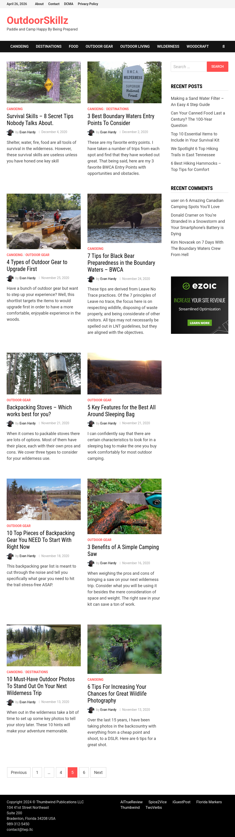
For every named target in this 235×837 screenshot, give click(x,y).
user (175, 200)
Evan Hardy (28, 132)
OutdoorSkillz (37, 20)
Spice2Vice (157, 802)
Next (98, 772)
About (39, 4)
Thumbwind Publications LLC (60, 802)
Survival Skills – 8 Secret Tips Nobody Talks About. (40, 119)
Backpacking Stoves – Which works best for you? (39, 411)
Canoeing (19, 46)
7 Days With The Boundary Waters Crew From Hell (197, 248)
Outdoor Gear (99, 46)
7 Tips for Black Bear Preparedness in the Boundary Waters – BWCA (121, 263)
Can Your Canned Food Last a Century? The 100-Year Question (198, 119)
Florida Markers (209, 802)
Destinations (49, 46)
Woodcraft (198, 46)
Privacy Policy (88, 4)
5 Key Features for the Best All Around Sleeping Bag (121, 411)
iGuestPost (181, 802)
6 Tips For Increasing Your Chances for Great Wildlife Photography (116, 694)
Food (73, 46)
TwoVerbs (153, 807)
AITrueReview (131, 802)
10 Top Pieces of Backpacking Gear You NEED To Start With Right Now (41, 540)
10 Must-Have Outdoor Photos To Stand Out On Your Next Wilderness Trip (41, 686)
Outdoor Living (135, 46)
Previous (19, 772)
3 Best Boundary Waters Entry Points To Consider (120, 119)
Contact (53, 4)
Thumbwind (130, 807)
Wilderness (168, 46)
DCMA (68, 4)
